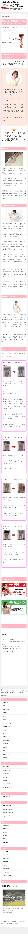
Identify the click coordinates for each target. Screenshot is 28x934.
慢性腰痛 (5, 730)
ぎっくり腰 (5, 733)
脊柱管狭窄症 (6, 740)
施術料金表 (5, 861)
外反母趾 (5, 757)
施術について (6, 832)
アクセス (5, 865)
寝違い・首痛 (6, 709)
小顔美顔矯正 (6, 773)
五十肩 (4, 719)
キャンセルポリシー (7, 872)
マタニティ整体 (6, 770)
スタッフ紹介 (6, 858)
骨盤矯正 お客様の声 (8, 809)
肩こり (4, 716)
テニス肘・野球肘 (7, 723)
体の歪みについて (7, 835)
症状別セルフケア (7, 796)
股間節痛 (5, 747)
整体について (6, 825)
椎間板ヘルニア (6, 736)
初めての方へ (6, 855)
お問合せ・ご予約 (7, 875)
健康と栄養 (5, 842)
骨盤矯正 (5, 780)
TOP (14, 691)
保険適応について (7, 828)
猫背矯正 (5, 777)
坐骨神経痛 (5, 743)
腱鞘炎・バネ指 (6, 726)
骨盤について (6, 839)
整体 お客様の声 (7, 805)
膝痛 (4, 750)
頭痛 (4, 705)
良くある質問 (6, 868)
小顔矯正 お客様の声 (8, 816)
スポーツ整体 (6, 766)
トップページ (6, 851)
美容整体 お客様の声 (8, 812)
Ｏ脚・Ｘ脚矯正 (6, 784)
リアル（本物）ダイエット (9, 787)
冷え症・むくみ (6, 754)
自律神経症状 (6, 702)
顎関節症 (5, 712)
